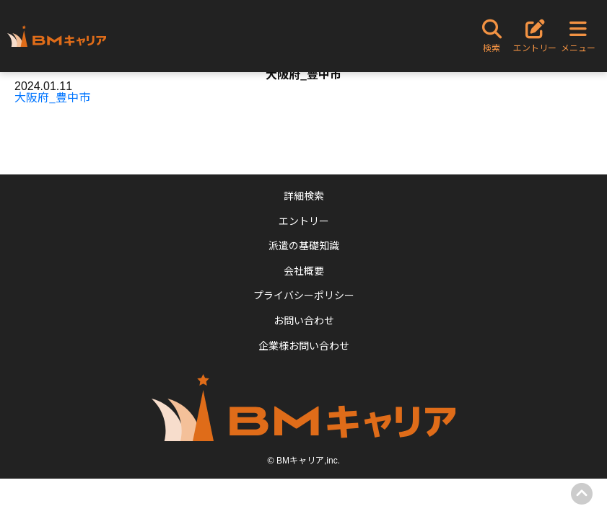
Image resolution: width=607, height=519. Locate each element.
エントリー (304, 220)
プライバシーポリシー (303, 295)
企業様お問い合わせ (303, 345)
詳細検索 (304, 195)
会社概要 (304, 270)
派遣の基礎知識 (303, 245)
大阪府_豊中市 (52, 96)
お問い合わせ (304, 320)
